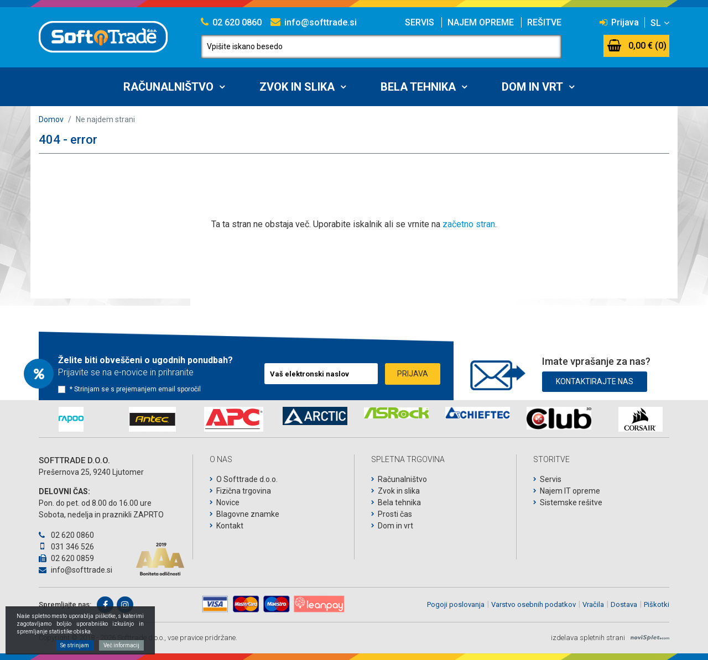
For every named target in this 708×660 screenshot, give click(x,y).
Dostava (624, 604)
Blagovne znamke (247, 514)
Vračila (593, 604)
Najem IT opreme (570, 490)
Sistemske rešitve (571, 502)
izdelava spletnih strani (588, 637)
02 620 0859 (66, 558)
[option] (71, 419)
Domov (51, 119)
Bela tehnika (418, 86)
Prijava (619, 22)
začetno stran (468, 224)
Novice (228, 502)
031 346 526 (66, 546)
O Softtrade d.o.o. (247, 479)
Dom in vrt (532, 86)
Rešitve (544, 22)
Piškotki (656, 604)
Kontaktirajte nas (594, 381)
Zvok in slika (297, 86)
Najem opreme (480, 22)
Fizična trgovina (243, 490)
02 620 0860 (231, 22)
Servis (419, 22)
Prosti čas (395, 514)
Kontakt (229, 525)
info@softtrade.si (313, 22)
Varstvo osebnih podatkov (533, 604)
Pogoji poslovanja (456, 604)
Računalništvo (168, 86)
